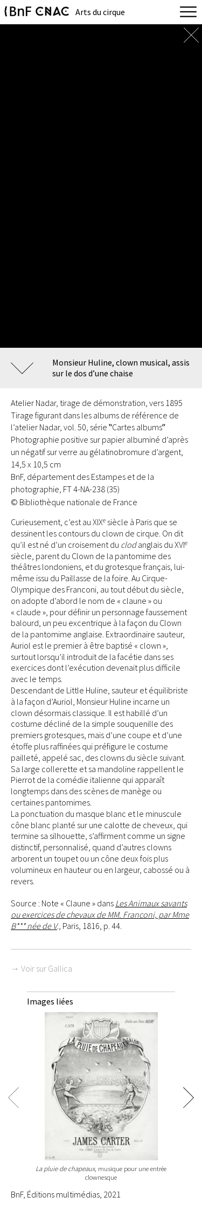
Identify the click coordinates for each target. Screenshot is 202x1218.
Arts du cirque (100, 11)
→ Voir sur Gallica (41, 968)
